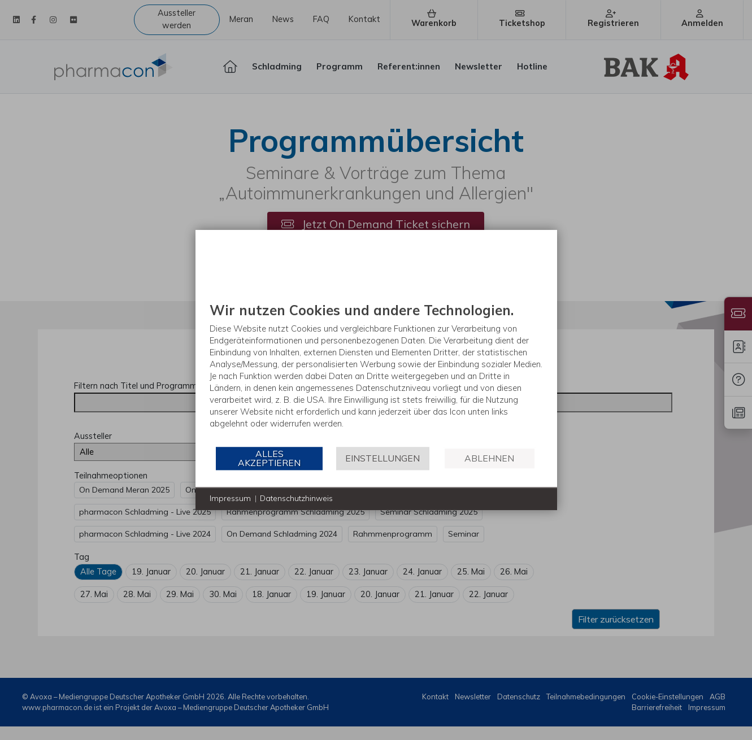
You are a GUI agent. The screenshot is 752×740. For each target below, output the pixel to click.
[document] (376, 373)
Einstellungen (382, 458)
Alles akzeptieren (269, 458)
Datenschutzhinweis (296, 498)
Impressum (230, 498)
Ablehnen (489, 458)
